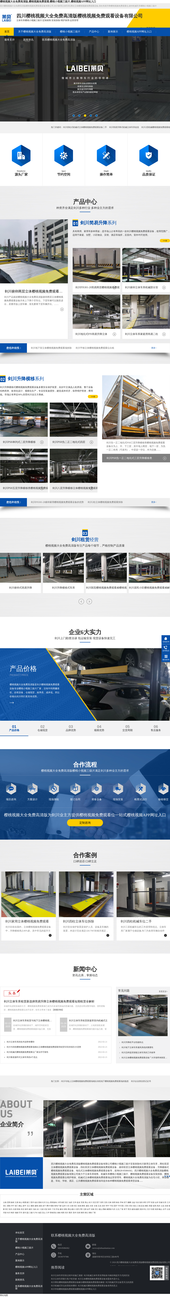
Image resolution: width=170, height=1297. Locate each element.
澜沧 (146, 1206)
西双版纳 (53, 1202)
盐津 (64, 1206)
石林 (109, 1202)
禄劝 (117, 1202)
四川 (66, 1213)
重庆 (70, 1213)
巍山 (160, 1209)
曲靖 (12, 1202)
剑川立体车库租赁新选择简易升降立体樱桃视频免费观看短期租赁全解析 (49, 1001)
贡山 (43, 1213)
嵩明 (113, 1202)
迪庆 (70, 1202)
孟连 (142, 1206)
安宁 (125, 1202)
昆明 (8, 1202)
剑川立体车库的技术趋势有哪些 (20, 1042)
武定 (46, 1209)
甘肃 (78, 1213)
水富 (91, 1206)
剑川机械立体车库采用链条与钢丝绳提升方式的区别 (106, 1275)
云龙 (168, 1209)
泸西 (81, 1209)
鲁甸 (56, 1206)
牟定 (22, 1209)
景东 (127, 1206)
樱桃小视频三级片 (70, 31)
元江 (28, 1206)
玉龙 (99, 1206)
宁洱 (119, 1206)
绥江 (75, 1206)
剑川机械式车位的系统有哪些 (64, 1286)
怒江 (67, 1202)
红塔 (164, 1202)
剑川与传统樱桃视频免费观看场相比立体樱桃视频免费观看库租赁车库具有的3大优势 (44, 1047)
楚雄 (40, 1202)
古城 (95, 1206)
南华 (26, 1209)
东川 (90, 1202)
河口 (96, 1209)
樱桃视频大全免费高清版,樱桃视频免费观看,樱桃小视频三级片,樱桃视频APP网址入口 (48, 1)
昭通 (24, 1202)
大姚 (34, 1209)
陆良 (141, 1202)
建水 (73, 1209)
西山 (86, 1202)
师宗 (145, 1202)
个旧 (53, 1209)
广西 (94, 1213)
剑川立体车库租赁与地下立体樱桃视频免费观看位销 (33, 1020)
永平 (164, 1209)
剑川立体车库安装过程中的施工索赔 (67, 1275)
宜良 (106, 1202)
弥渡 (152, 1209)
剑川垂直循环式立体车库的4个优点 (22, 1057)
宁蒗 (111, 1206)
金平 (88, 1209)
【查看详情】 (58, 1010)
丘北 (117, 1209)
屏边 (69, 1209)
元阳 (85, 1209)
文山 (47, 1202)
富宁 (125, 1209)
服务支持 (9, 39)
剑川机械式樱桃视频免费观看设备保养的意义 (97, 1286)
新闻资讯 (28, 39)
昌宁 (44, 1206)
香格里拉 (53, 1213)
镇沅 (135, 1206)
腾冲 (48, 1206)
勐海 (133, 1209)
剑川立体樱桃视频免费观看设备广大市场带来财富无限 (145, 1058)
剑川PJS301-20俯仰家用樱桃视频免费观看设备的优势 (57, 502)
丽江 (28, 1202)
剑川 (8, 1213)
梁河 (24, 1213)
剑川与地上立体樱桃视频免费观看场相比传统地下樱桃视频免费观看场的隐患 (95, 1081)
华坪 (107, 1206)
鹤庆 (12, 1213)
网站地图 (4, 1295)
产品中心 (94, 31)
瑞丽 (16, 1213)
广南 (121, 1209)
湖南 (90, 1213)
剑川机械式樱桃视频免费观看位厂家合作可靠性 (27, 1052)
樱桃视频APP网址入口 (139, 31)
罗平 (149, 1202)
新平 (24, 1206)
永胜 (103, 1206)
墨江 (123, 1206)
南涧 (156, 1209)
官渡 (82, 1202)
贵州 (74, 1213)
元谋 (42, 1209)
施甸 (36, 1206)
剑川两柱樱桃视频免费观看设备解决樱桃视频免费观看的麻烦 (78, 1282)
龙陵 (40, 1206)
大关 (68, 1206)
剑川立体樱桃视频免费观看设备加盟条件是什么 (98, 1279)
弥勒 (65, 1209)
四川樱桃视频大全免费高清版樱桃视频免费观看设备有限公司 (143, 1262)
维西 (62, 1213)
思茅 (115, 1206)
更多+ (153, 348)
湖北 (86, 1213)
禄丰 (49, 1209)
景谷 (131, 1206)
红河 (44, 1202)
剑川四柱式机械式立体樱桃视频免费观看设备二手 (85, 127)
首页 (6, 31)
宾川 (149, 1209)
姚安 (30, 1209)
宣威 (160, 1202)
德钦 (59, 1213)
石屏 (77, 1209)
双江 (7, 1209)
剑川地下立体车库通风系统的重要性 (137, 1047)
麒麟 (129, 1202)
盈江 (28, 1213)
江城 (139, 1206)
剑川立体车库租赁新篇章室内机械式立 (88, 1020)
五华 (74, 1202)
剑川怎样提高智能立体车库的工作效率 (138, 1053)
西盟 (150, 1206)
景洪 (129, 1209)
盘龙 (78, 1202)
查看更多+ (163, 991)
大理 (59, 1202)
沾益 (133, 1202)
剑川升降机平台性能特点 (132, 1042)
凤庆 (158, 1206)
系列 (98, 222)
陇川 (32, 1213)
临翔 (154, 1206)
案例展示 (113, 31)
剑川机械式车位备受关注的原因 (119, 1282)
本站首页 (19, 1233)
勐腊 (137, 1209)
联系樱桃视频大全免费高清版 (58, 39)
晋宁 (98, 1202)
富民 (102, 1202)
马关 (113, 1209)
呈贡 (94, 1202)
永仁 (38, 1209)
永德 (166, 1206)
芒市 (20, 1213)
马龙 (137, 1202)
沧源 (14, 1209)
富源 (152, 1202)
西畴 (104, 1209)
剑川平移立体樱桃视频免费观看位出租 (95, 348)
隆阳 (32, 1206)
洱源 (5, 1213)
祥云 (145, 1209)
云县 (162, 1206)
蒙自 (61, 1209)
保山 (20, 1202)
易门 (16, 1206)
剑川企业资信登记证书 (141, 1081)
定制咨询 (85, 822)
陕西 (82, 1213)
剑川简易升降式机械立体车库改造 (124, 127)
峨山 (20, 1206)
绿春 (92, 1209)
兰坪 (47, 1213)
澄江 (5, 1206)
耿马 (10, 1209)
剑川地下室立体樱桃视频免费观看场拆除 (51, 348)
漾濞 (141, 1209)
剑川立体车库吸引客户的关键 (64, 1279)
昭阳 (52, 1206)
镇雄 (79, 1206)
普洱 (32, 1202)
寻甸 (121, 1202)
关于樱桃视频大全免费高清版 (34, 31)
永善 (72, 1206)
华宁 (12, 1206)
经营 (85, 539)
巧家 (60, 1206)
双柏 (18, 1209)
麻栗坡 (109, 1209)
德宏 (63, 1202)
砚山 (100, 1209)
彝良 (83, 1206)
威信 (87, 1206)
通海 (8, 1206)
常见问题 (123, 990)
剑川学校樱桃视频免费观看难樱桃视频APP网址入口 (73, 1289)
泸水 (36, 1213)
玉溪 (16, 1202)
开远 (57, 1209)
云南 (5, 1202)
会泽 (156, 1202)
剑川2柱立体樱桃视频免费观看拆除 (105, 502)
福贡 (40, 1213)
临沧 (36, 1202)
